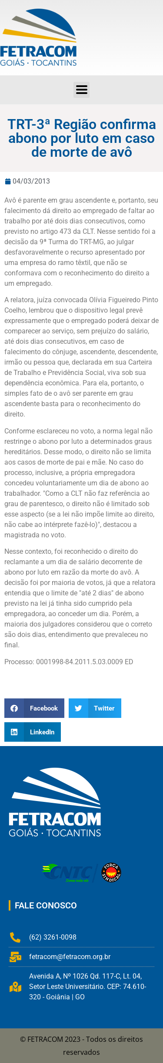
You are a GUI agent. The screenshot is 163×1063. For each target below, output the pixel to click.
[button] (81, 90)
